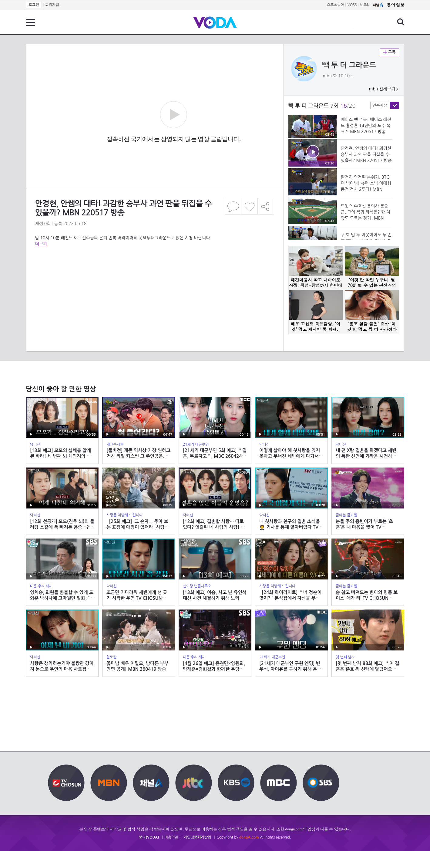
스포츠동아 (335, 5)
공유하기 (266, 206)
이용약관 (171, 837)
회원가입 (52, 5)
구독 (389, 52)
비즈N (365, 5)
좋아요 (249, 206)
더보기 (41, 244)
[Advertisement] (154, 271)
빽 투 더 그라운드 (349, 65)
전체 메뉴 (30, 22)
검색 (400, 21)
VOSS (352, 5)
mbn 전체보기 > (384, 89)
